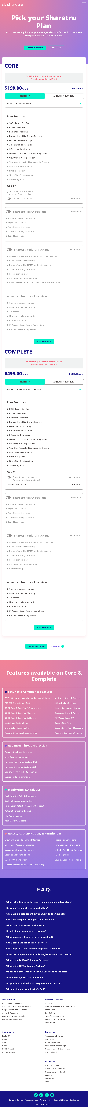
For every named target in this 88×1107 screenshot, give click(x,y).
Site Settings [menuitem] (50, 1013)
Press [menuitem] (47, 1082)
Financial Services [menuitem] (52, 1042)
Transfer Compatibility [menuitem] (54, 1016)
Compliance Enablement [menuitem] (12, 1003)
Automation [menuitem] (50, 1010)
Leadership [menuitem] (49, 1078)
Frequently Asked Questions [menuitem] (56, 1072)
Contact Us (56, 47)
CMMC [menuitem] (4, 1039)
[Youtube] (52, 1095)
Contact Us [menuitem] (74, 1100)
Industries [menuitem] (50, 1032)
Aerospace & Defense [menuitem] (54, 1036)
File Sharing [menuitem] (50, 1003)
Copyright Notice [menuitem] (61, 1100)
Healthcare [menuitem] (49, 1039)
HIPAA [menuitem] (4, 1046)
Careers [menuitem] (48, 1075)
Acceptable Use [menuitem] (31, 1100)
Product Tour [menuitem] (50, 1023)
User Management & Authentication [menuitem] (60, 1006)
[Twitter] (36, 1095)
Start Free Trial (44, 341)
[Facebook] (47, 1095)
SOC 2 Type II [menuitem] (8, 1049)
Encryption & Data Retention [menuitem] (14, 1016)
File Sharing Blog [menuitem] (52, 1065)
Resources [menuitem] (50, 1061)
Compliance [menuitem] (8, 1032)
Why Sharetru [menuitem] (8, 999)
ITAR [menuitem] (4, 1042)
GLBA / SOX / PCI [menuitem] (9, 1052)
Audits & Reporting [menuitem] (10, 1013)
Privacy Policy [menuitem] (45, 1100)
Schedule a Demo (35, 47)
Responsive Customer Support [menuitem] (15, 1010)
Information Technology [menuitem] (55, 1046)
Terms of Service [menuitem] (16, 1100)
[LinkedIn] (41, 1095)
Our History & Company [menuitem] (12, 1019)
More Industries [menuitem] (52, 1052)
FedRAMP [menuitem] (6, 1036)
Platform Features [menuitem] (54, 999)
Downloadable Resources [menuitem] (55, 1069)
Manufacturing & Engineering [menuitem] (57, 1049)
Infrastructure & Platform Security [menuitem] (16, 1006)
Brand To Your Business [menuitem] (55, 1019)
